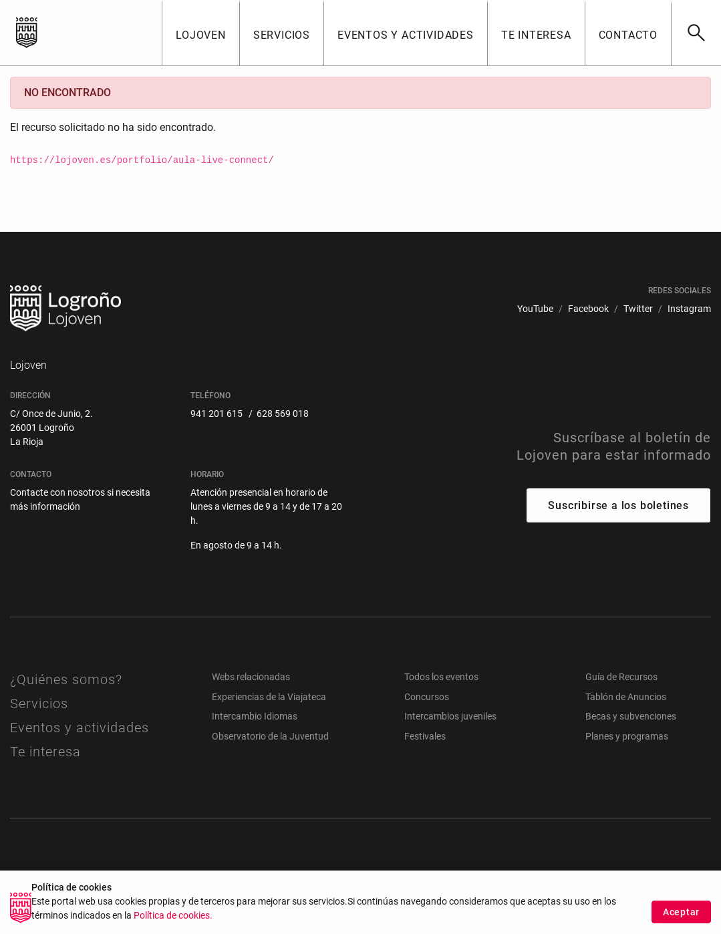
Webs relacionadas (251, 676)
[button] (200, 32)
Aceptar (681, 919)
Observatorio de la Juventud (270, 736)
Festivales (425, 736)
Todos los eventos (441, 676)
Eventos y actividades (79, 728)
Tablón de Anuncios (625, 696)
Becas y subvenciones (630, 716)
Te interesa (45, 752)
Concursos (426, 696)
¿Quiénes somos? (66, 679)
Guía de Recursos (621, 676)
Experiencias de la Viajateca (269, 696)
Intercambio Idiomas (254, 716)
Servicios (39, 703)
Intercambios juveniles (450, 716)
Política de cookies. (173, 923)
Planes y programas (626, 736)
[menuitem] (535, 309)
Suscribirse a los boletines (618, 505)
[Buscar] (696, 32)
